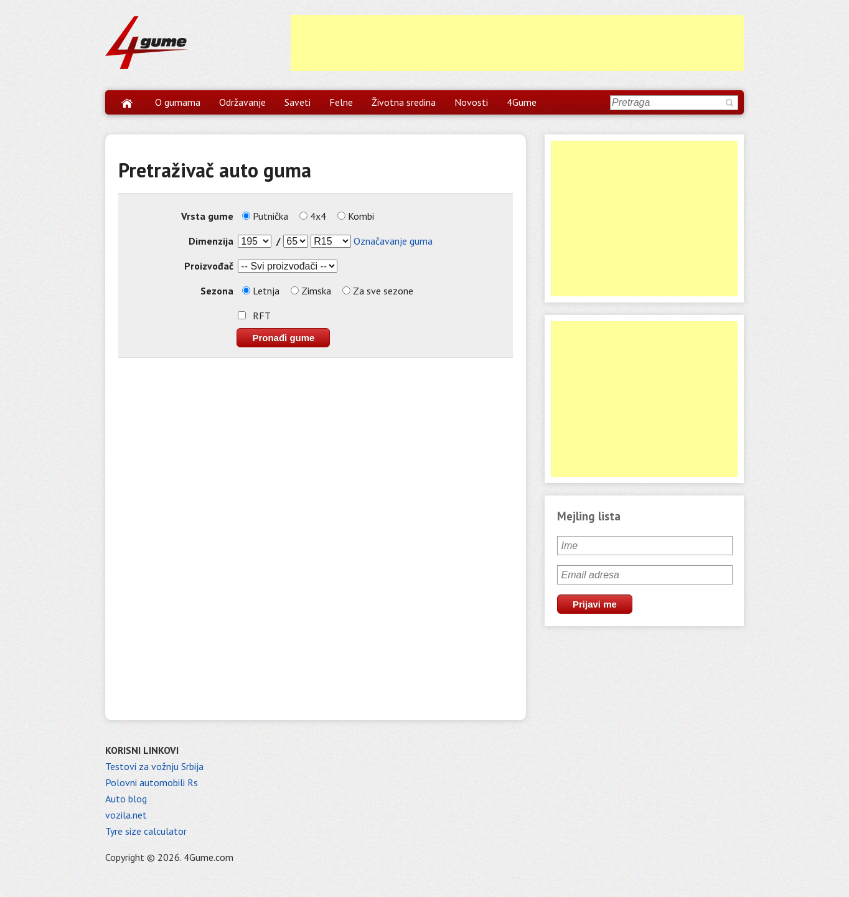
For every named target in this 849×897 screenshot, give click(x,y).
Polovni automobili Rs (151, 782)
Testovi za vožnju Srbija (154, 766)
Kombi (355, 216)
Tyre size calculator (146, 831)
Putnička (265, 216)
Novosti (471, 102)
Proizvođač (208, 266)
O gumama (177, 102)
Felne (341, 102)
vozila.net (126, 815)
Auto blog (126, 798)
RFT (262, 315)
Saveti (297, 102)
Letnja (260, 290)
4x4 (312, 216)
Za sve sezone (377, 290)
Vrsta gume (207, 216)
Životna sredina (404, 102)
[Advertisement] (517, 43)
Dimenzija (211, 241)
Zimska (311, 290)
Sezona (216, 290)
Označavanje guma (393, 241)
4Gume (522, 102)
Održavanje (242, 102)
